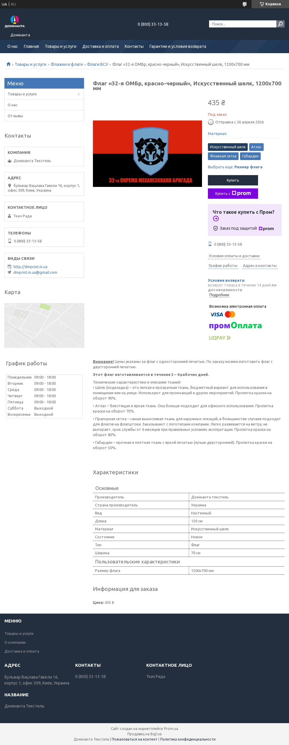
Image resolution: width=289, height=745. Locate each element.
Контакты (134, 46)
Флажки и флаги (67, 64)
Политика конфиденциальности (188, 739)
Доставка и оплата (100, 46)
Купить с (233, 193)
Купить (233, 180)
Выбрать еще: (235, 167)
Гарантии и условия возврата (178, 46)
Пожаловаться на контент (134, 739)
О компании (15, 642)
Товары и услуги (60, 46)
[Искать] (280, 23)
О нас (12, 46)
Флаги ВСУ (97, 64)
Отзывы (15, 116)
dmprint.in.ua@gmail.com (35, 272)
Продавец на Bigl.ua (144, 734)
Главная (31, 46)
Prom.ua (171, 729)
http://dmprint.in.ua (30, 267)
